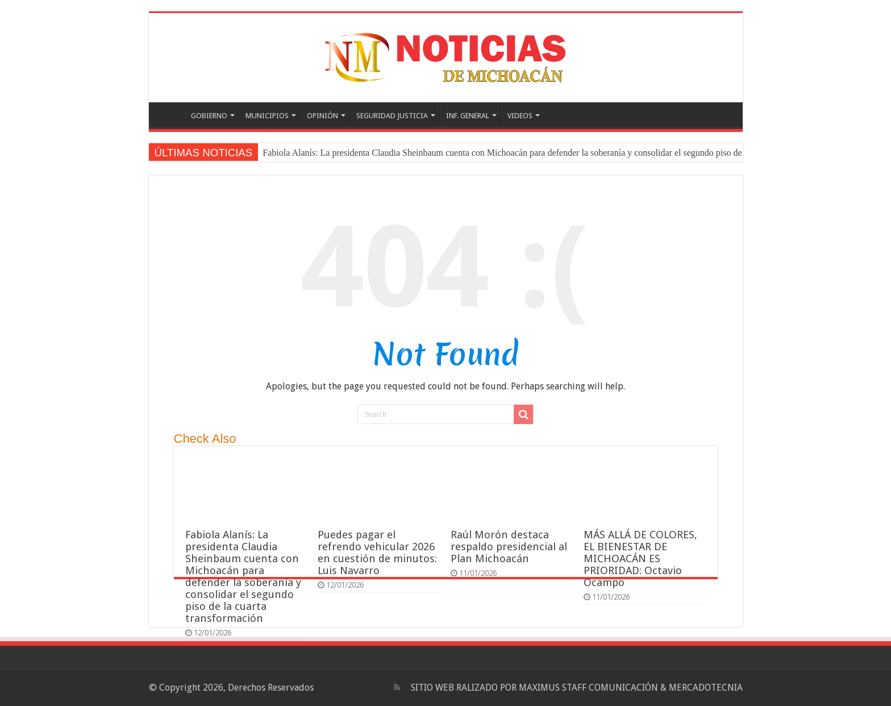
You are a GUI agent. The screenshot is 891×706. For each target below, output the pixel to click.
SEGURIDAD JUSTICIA (392, 115)
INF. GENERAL (467, 115)
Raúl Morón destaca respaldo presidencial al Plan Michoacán (509, 546)
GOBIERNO (209, 115)
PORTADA (169, 114)
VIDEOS (519, 115)
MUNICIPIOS (267, 115)
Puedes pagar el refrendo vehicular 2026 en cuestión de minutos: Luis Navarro (377, 552)
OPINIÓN (322, 115)
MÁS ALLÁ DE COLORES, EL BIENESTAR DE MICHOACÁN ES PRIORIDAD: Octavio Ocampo (640, 558)
